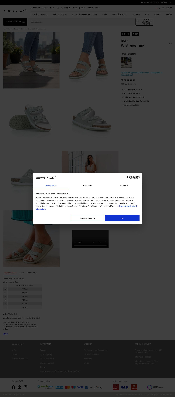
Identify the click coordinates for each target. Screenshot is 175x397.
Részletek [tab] (87, 185)
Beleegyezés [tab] (51, 185)
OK (122, 218)
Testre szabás (87, 218)
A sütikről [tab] (124, 185)
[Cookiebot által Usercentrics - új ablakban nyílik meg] (129, 177)
